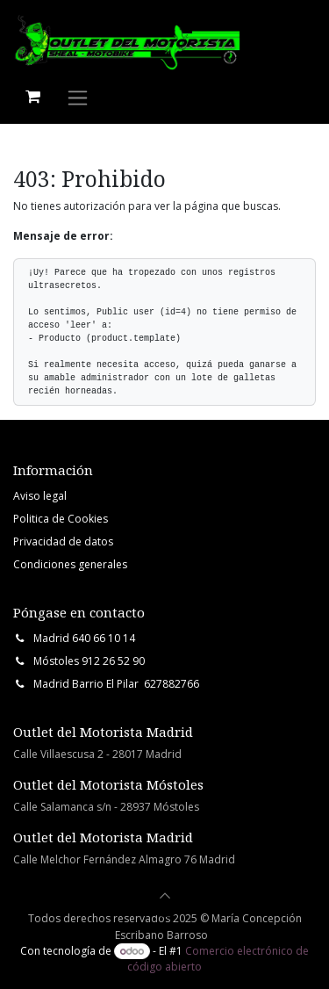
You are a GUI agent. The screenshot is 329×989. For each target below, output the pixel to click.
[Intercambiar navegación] (78, 97)
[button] (165, 896)
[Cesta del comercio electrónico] (32, 96)
